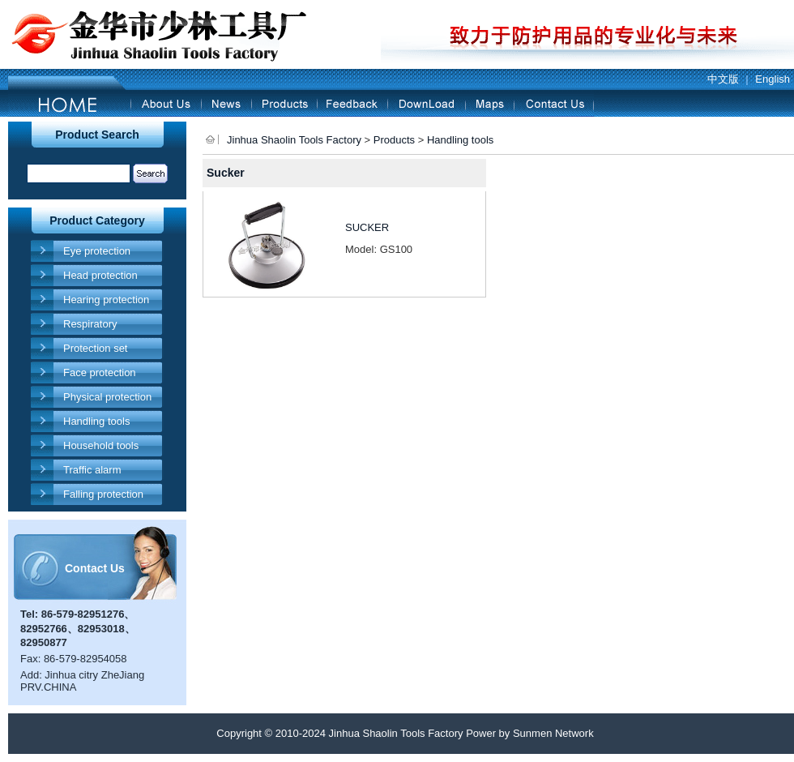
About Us (165, 103)
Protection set (95, 348)
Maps (489, 103)
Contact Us (554, 103)
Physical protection (107, 397)
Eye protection (96, 251)
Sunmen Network (553, 733)
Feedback (352, 103)
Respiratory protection (90, 326)
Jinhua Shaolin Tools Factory (294, 140)
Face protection (99, 372)
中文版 (723, 79)
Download (426, 103)
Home (69, 103)
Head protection (100, 275)
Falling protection (103, 494)
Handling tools (96, 421)
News (226, 103)
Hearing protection (106, 299)
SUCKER (367, 227)
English (772, 79)
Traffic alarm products (92, 472)
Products (284, 103)
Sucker (226, 172)
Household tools (101, 445)
